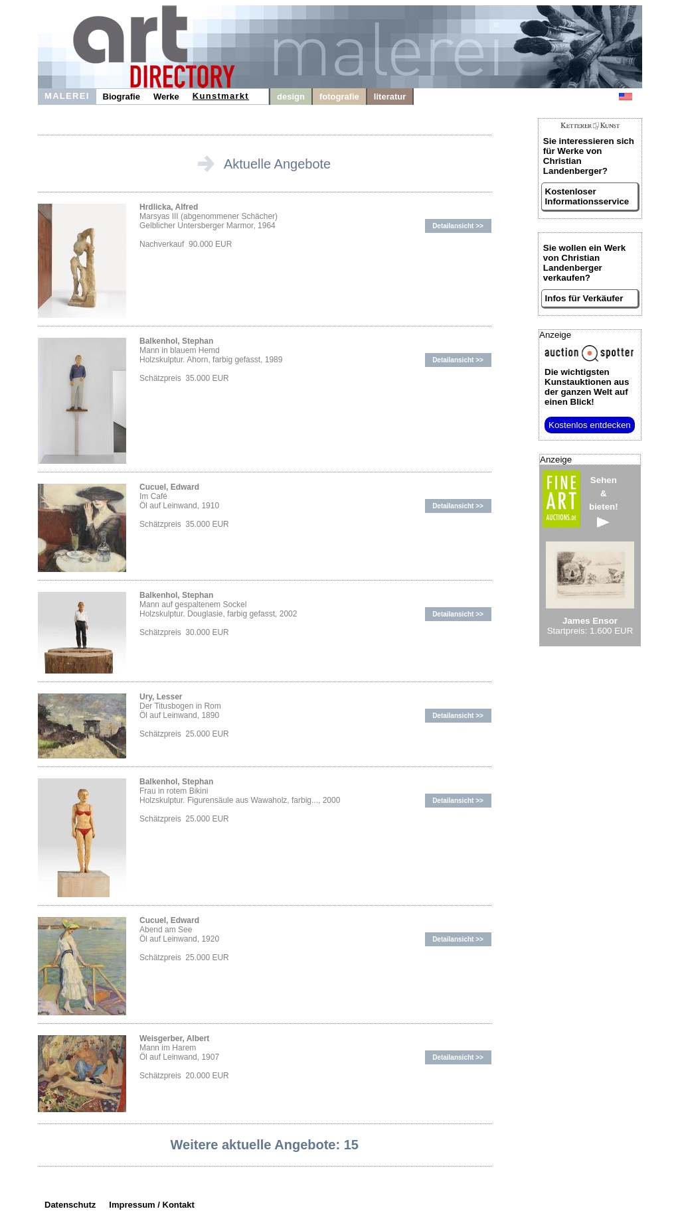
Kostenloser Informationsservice (587, 196)
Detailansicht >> (457, 226)
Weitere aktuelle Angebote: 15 (265, 1144)
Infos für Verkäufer (584, 298)
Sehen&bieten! (603, 501)
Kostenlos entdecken (590, 425)
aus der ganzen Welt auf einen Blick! (587, 387)
